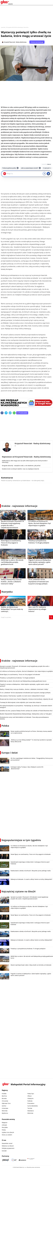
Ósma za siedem (7, 1135)
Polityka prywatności (8, 1148)
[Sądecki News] (14, 1160)
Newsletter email (7, 1143)
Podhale (29, 1101)
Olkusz (29, 1096)
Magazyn (4, 1122)
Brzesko (4, 1098)
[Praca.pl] (5, 1160)
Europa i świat (9, 752)
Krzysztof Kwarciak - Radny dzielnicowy (15, 42)
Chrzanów (5, 1101)
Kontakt (4, 1151)
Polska (5, 725)
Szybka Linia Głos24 (8, 1132)
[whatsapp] (14, 413)
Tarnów (29, 1108)
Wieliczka (30, 1113)
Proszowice (30, 1103)
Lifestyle (4, 1125)
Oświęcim (30, 1098)
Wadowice (30, 1111)
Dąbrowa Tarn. (6, 1103)
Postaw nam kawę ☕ (37, 42)
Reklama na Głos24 (8, 1146)
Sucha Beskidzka (32, 1106)
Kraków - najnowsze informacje (19, 505)
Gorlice (4, 1106)
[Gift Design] (31, 1160)
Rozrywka (7, 591)
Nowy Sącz (30, 1093)
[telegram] (10, 413)
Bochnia (4, 1096)
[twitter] (6, 413)
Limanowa (5, 1108)
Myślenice (5, 1113)
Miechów (4, 1111)
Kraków (4, 1093)
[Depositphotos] (22, 1160)
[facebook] (2, 413)
